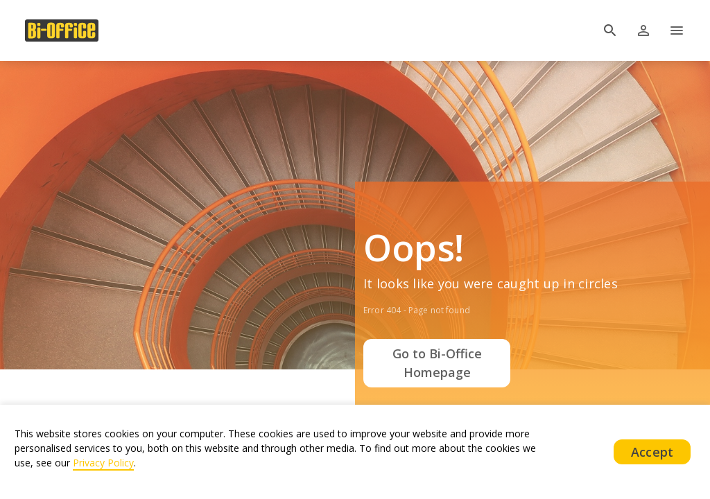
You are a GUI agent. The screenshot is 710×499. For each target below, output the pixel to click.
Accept (652, 452)
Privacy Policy (103, 462)
